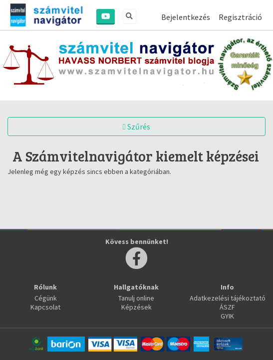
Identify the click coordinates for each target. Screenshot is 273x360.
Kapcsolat (45, 307)
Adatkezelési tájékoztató (228, 298)
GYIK (227, 316)
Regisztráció (240, 17)
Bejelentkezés (185, 17)
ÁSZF (227, 307)
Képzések (136, 307)
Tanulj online (136, 298)
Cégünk (45, 298)
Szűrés (136, 127)
